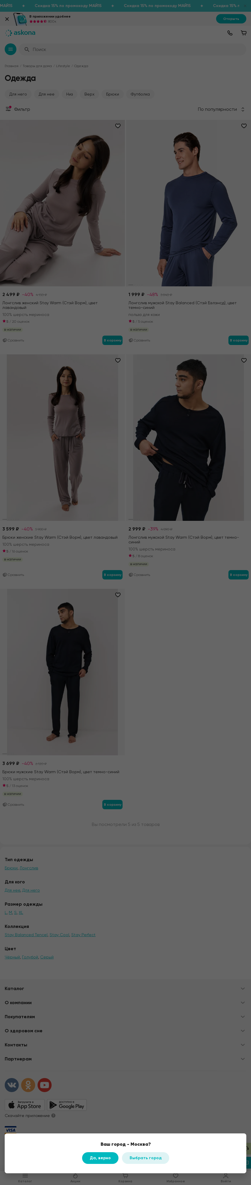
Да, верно (100, 1157)
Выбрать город (146, 1157)
